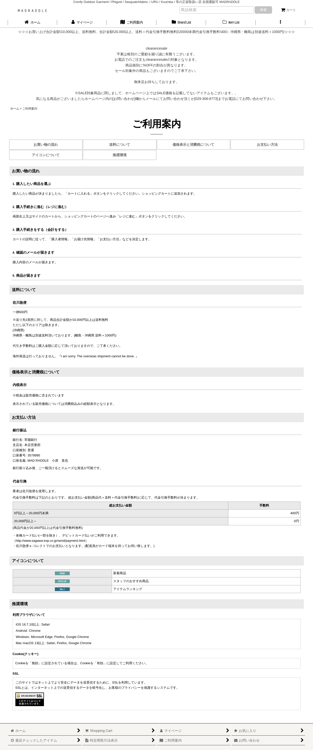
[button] (280, 22)
